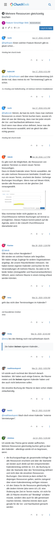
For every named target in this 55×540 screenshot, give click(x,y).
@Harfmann (14, 76)
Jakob (9, 157)
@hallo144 (7, 113)
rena (9, 298)
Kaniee (10, 246)
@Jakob (5, 250)
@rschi (5, 76)
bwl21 (9, 411)
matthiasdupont (14, 368)
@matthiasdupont (10, 415)
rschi (9, 38)
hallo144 (11, 72)
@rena (5, 339)
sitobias (10, 438)
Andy (9, 334)
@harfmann (7, 43)
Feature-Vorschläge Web (17, 23)
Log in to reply (46, 28)
